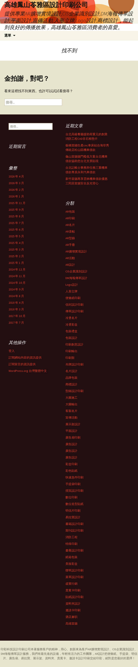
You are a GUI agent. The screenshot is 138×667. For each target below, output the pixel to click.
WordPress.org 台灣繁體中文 (28, 371)
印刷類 (69, 358)
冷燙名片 (71, 318)
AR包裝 (70, 211)
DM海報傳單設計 (76, 278)
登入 (12, 351)
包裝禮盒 (71, 331)
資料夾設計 (72, 603)
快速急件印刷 (74, 477)
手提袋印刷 (72, 484)
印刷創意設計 (74, 344)
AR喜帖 (70, 231)
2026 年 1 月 (16, 196)
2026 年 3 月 (16, 183)
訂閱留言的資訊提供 (22, 364)
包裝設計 (71, 338)
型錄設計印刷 (74, 391)
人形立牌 (71, 291)
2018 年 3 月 (16, 309)
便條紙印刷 (72, 298)
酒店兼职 (71, 617)
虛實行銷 (71, 584)
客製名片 (71, 411)
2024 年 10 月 (17, 283)
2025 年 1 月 (16, 263)
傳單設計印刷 (74, 311)
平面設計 (71, 431)
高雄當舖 (71, 623)
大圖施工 (71, 398)
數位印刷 (71, 497)
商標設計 (71, 384)
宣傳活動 (71, 417)
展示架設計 (72, 424)
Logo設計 (71, 285)
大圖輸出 (71, 404)
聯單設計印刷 (74, 570)
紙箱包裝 (71, 557)
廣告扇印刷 (72, 437)
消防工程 (71, 537)
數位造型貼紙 (74, 504)
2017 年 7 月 (16, 322)
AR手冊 (70, 245)
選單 (7, 35)
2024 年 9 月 (16, 289)
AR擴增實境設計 (76, 251)
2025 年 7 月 (16, 223)
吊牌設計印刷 (74, 364)
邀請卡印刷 (72, 610)
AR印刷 (70, 218)
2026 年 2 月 (16, 190)
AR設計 (70, 265)
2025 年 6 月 (16, 229)
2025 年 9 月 (16, 210)
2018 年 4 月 (16, 303)
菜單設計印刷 (74, 577)
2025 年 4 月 (16, 243)
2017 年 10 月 (17, 316)
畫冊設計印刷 (74, 550)
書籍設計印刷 (74, 524)
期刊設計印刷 (74, 530)
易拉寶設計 (72, 517)
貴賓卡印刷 (72, 590)
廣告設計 (71, 444)
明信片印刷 (72, 510)
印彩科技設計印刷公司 (16, 649)
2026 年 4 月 (16, 176)
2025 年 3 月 (16, 249)
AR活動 (70, 258)
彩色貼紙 (71, 471)
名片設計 (71, 371)
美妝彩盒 (71, 564)
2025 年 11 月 (17, 203)
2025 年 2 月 (16, 256)
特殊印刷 (71, 544)
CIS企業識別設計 (76, 271)
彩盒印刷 (71, 464)
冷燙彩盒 (71, 324)
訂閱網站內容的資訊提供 (25, 357)
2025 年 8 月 (16, 216)
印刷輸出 (71, 351)
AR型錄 (70, 238)
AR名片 (70, 225)
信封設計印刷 (74, 304)
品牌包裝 (71, 378)
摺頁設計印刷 (74, 491)
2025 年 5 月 (16, 236)
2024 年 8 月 (16, 296)
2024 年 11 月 (17, 276)
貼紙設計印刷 (74, 597)
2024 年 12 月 (17, 269)
